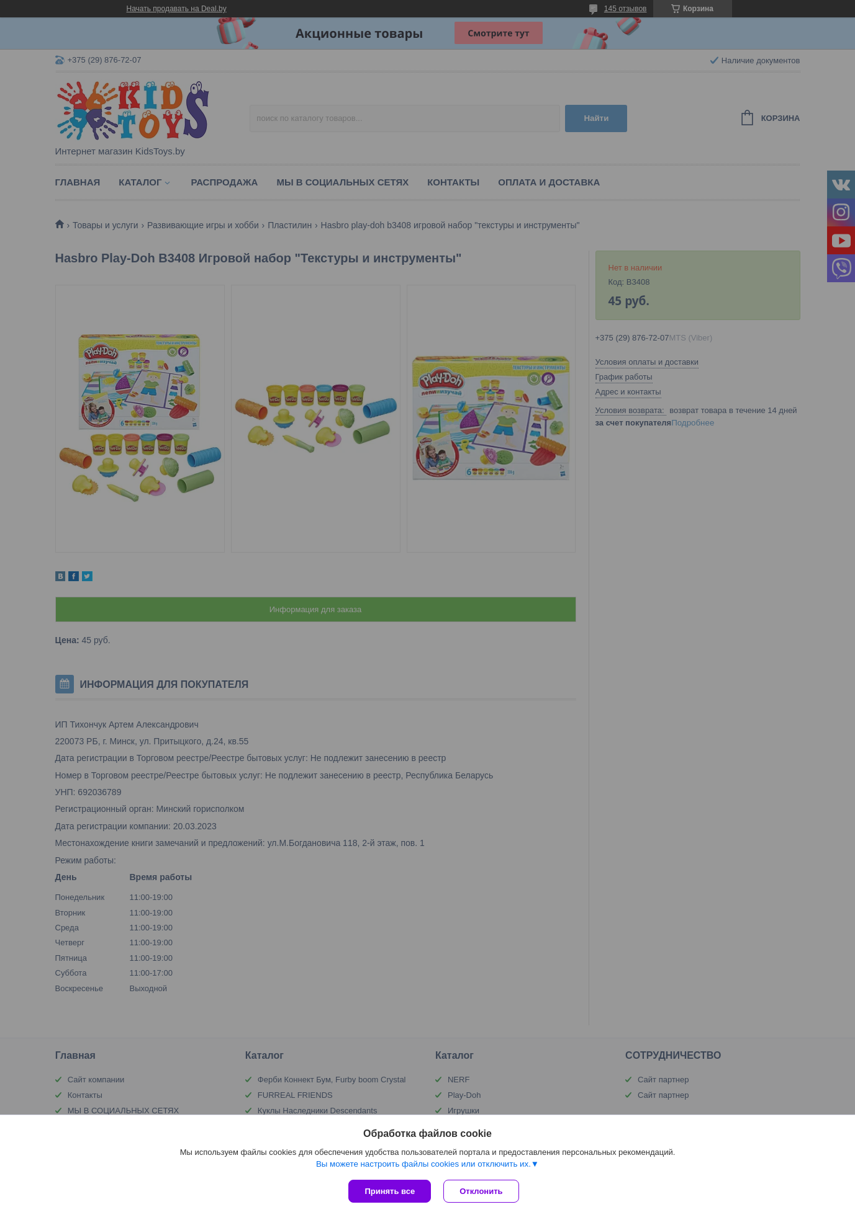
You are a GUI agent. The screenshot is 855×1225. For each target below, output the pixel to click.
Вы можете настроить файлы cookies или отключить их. (423, 1164)
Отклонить (480, 1191)
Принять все (389, 1191)
